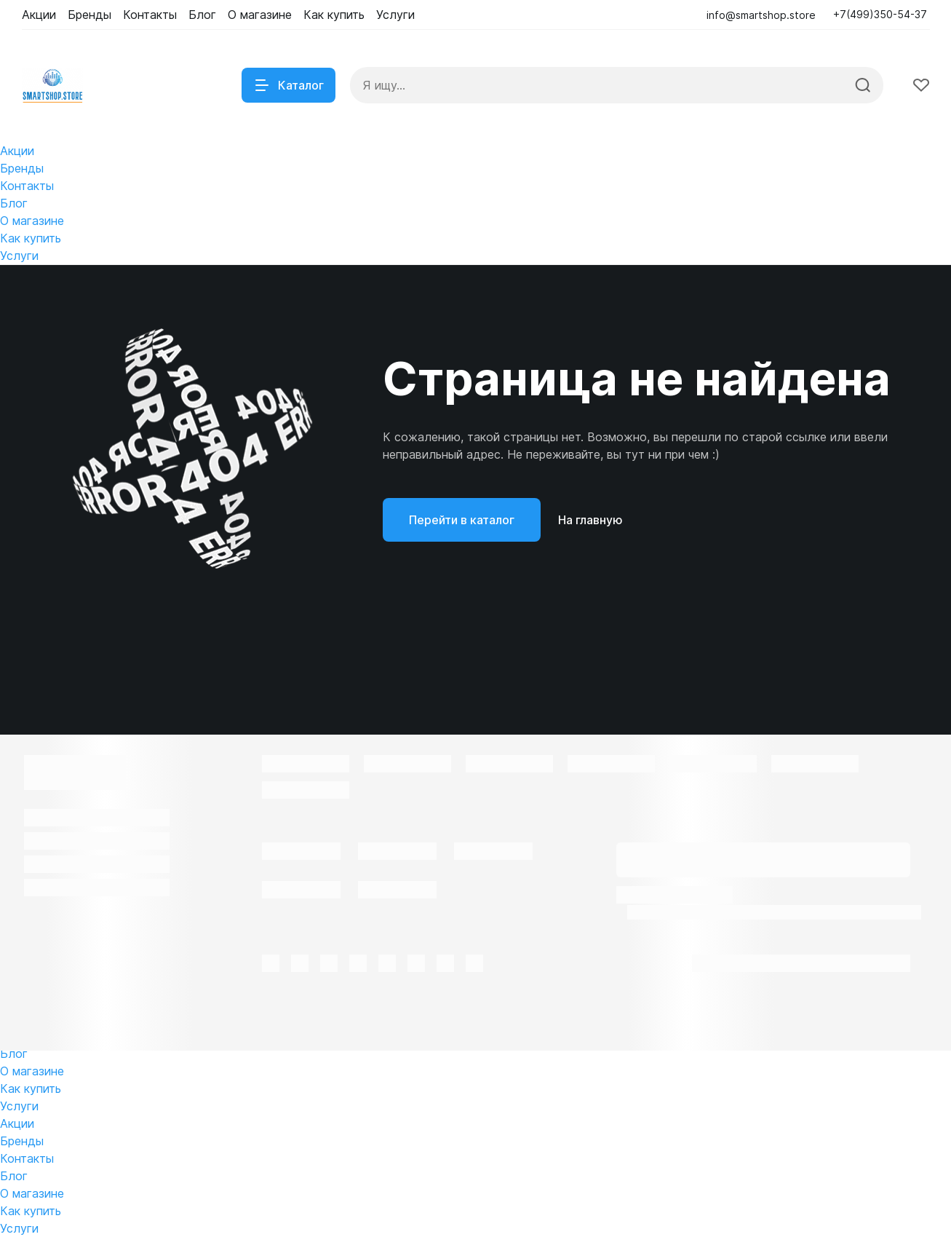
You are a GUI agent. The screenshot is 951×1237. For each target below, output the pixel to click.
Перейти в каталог (461, 520)
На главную (590, 520)
